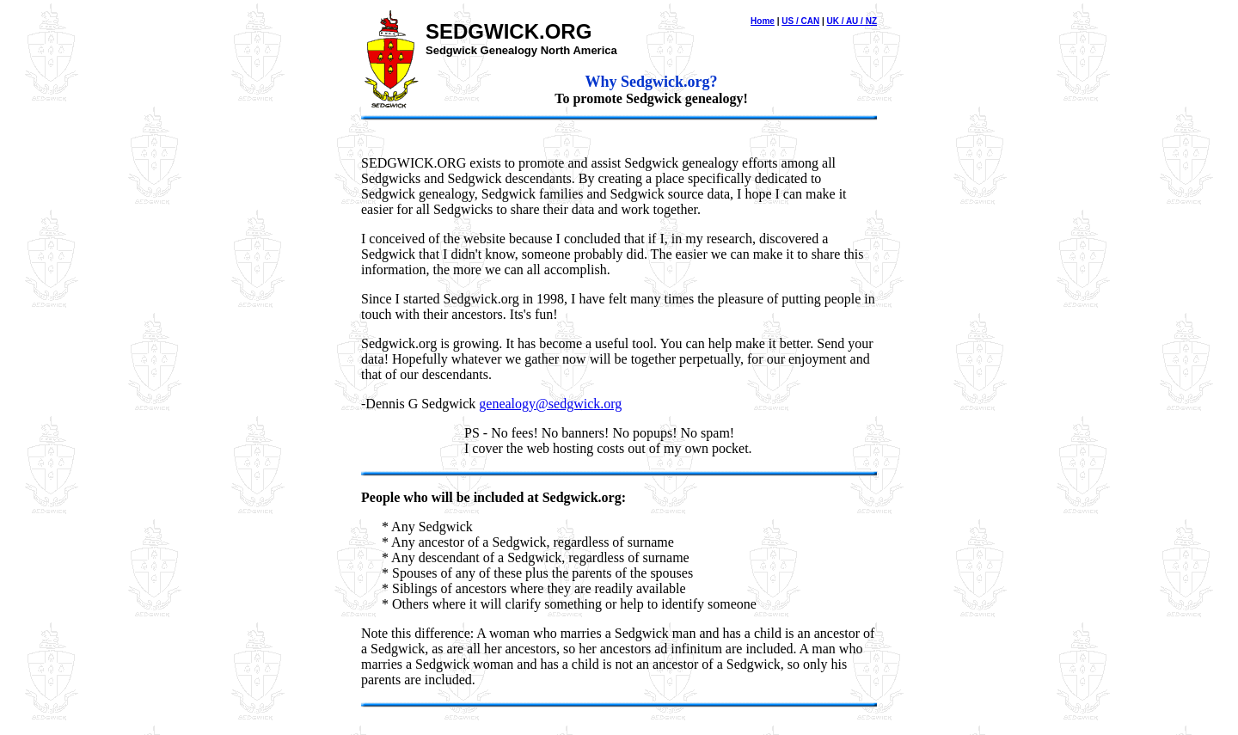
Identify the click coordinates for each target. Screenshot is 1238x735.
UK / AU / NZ (851, 21)
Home (763, 21)
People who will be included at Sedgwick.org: (493, 497)
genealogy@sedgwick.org (550, 403)
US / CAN (800, 21)
